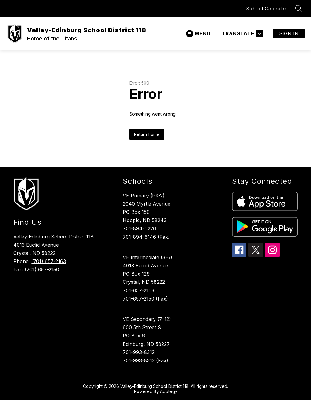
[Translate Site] (241, 33)
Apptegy (168, 391)
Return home (146, 134)
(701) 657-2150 (42, 269)
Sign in (289, 33)
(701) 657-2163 (48, 261)
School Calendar (266, 8)
